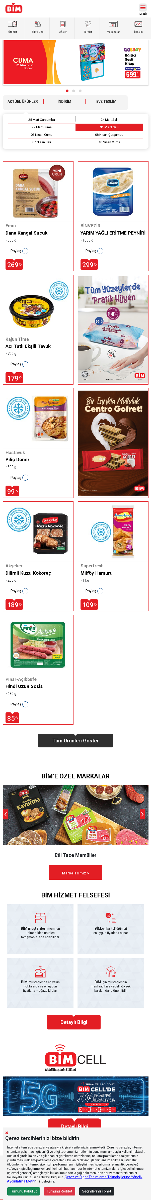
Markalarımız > (75, 873)
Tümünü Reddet (59, 1191)
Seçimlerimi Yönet (96, 1191)
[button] (67, 91)
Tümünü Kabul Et (23, 1191)
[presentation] (5, 814)
